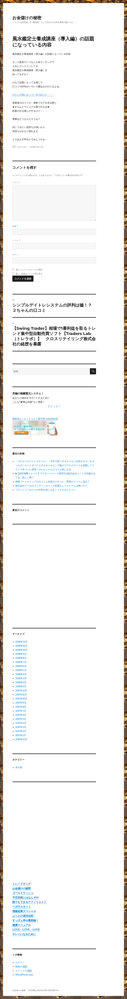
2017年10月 (21, 698)
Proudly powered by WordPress (43, 990)
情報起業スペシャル (24, 911)
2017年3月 (20, 727)
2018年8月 (21, 657)
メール (16, 240)
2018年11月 (21, 645)
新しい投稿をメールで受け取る (29, 274)
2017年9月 (20, 702)
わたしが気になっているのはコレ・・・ (33, 94)
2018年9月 (21, 653)
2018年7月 (20, 662)
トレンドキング (21, 883)
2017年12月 (21, 690)
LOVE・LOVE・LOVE (26, 929)
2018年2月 (20, 682)
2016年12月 (21, 739)
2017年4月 (20, 723)
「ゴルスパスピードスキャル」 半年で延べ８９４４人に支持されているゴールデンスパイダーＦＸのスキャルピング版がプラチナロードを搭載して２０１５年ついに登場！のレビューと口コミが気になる (54, 465)
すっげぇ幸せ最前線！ (25, 920)
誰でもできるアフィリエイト (29, 902)
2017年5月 (20, 718)
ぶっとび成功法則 (22, 916)
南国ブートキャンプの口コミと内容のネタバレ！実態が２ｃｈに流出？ (52, 481)
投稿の (21, 966)
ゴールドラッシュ (22, 893)
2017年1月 (20, 735)
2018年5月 (20, 670)
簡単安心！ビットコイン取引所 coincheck (35, 418)
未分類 (18, 767)
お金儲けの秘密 (26, 17)
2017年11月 (21, 694)
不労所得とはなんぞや (25, 897)
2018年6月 (21, 666)
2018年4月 (21, 674)
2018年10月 (21, 649)
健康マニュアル (21, 925)
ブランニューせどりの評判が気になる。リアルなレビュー (45, 489)
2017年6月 (20, 714)
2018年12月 (21, 641)
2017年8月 (20, 706)
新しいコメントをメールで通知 (29, 269)
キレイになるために (24, 934)
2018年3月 (20, 678)
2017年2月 (20, 731)
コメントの (23, 970)
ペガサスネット (21, 906)
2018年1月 (20, 686)
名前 (15, 226)
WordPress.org (24, 974)
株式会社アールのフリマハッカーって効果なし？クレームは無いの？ (51, 485)
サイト (15, 254)
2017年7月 (20, 710)
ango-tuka (22, 147)
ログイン (20, 962)
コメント (16, 182)
